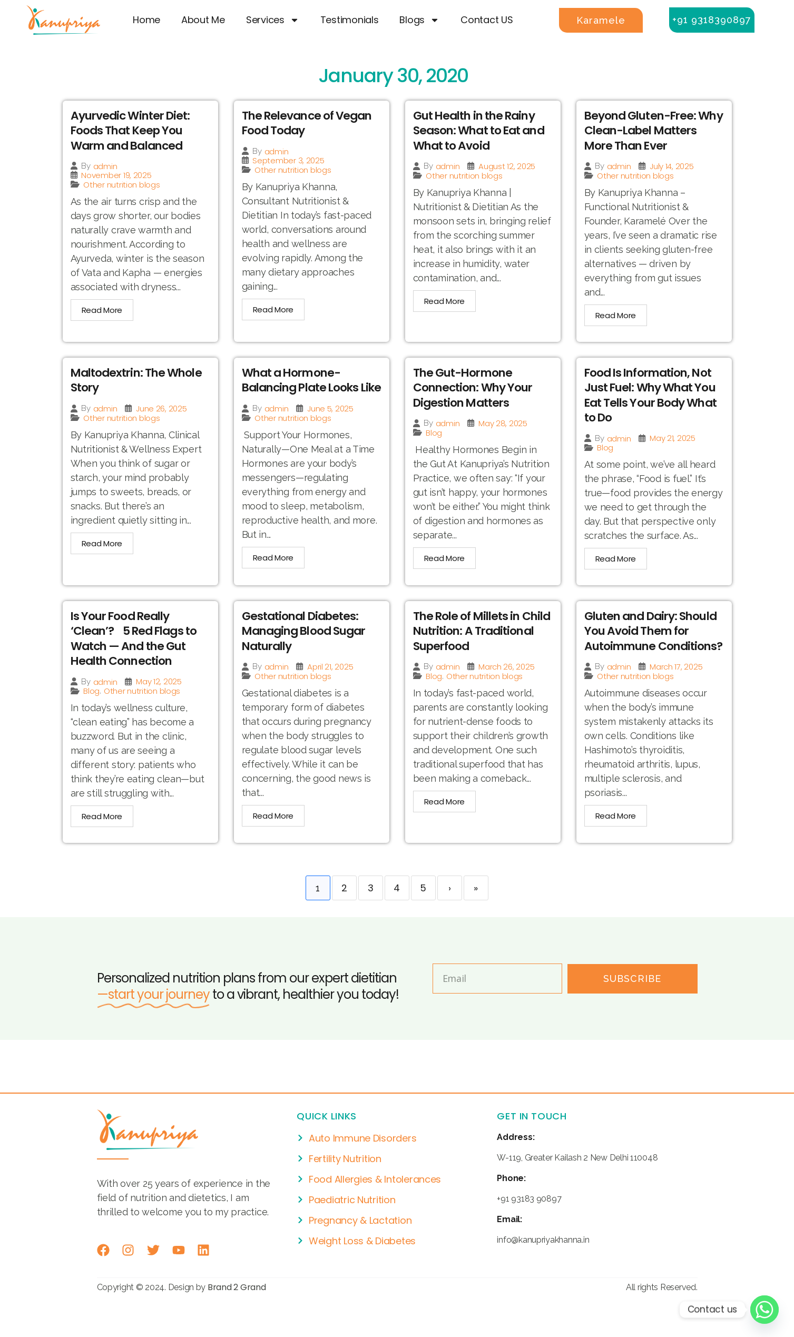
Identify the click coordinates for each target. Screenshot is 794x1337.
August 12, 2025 (506, 167)
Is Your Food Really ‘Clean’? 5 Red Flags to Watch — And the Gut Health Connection (136, 653)
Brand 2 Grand (237, 1317)
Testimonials (349, 19)
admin (105, 167)
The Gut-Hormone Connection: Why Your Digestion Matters (475, 388)
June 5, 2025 (330, 424)
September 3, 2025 (288, 160)
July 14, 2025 (672, 167)
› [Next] (449, 917)
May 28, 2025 (502, 424)
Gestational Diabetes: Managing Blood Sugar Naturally (307, 646)
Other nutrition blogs (121, 185)
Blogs (419, 20)
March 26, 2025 (506, 681)
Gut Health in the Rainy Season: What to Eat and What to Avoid (481, 130)
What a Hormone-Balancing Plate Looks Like (304, 388)
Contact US (486, 19)
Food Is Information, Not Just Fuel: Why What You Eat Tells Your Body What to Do (653, 396)
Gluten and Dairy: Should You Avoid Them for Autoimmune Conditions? (653, 653)
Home (146, 19)
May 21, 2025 (672, 439)
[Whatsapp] (764, 1309)
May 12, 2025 (159, 697)
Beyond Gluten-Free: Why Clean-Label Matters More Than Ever (651, 130)
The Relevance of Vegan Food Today (310, 123)
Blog (434, 434)
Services (272, 20)
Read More (102, 310)
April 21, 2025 (330, 681)
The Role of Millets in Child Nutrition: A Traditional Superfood (475, 646)
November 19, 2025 (116, 176)
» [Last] (476, 917)
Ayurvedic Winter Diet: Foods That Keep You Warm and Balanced (132, 130)
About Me (203, 19)
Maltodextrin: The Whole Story (139, 381)
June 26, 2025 (161, 409)
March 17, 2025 (676, 697)
